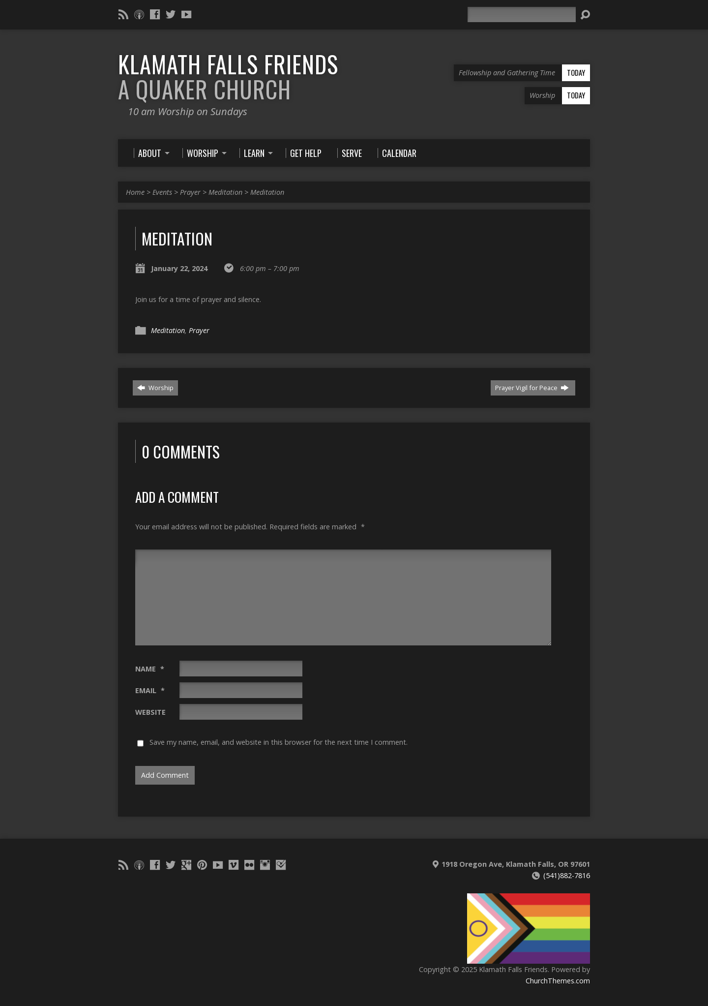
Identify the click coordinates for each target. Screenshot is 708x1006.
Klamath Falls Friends (228, 76)
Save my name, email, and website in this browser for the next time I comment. (278, 742)
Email (150, 690)
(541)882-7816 (566, 875)
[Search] (522, 14)
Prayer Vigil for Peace (532, 387)
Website (150, 712)
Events (162, 192)
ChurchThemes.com (558, 980)
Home (135, 192)
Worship (155, 387)
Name (149, 668)
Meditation (225, 192)
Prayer (190, 192)
